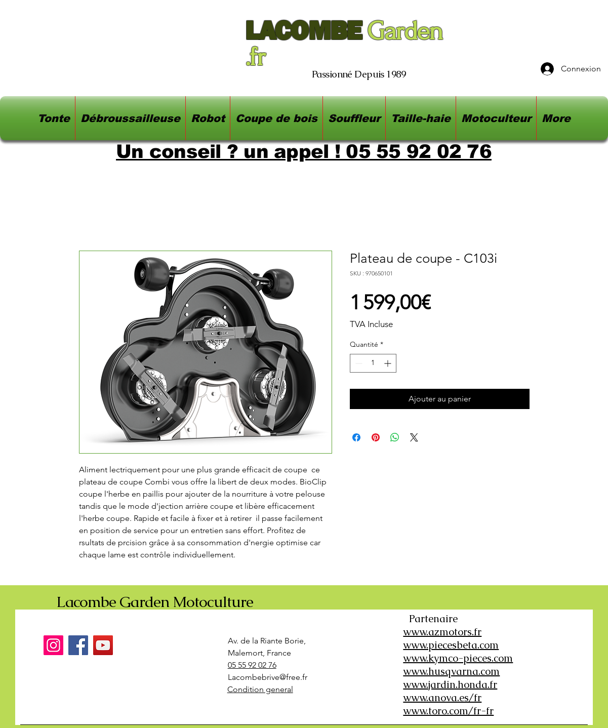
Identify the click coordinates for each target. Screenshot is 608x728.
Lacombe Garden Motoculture (155, 602)
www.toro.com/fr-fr (448, 710)
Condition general (260, 689)
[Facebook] (78, 645)
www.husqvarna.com (451, 671)
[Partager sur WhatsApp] (395, 437)
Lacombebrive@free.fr (267, 677)
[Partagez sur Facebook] (356, 437)
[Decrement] (357, 363)
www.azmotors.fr (442, 631)
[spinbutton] (373, 363)
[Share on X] (414, 437)
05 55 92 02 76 (252, 665)
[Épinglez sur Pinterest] (376, 437)
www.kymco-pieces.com (458, 658)
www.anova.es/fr (442, 697)
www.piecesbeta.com (451, 645)
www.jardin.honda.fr (450, 684)
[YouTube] (103, 645)
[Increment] (388, 363)
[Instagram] (53, 645)
